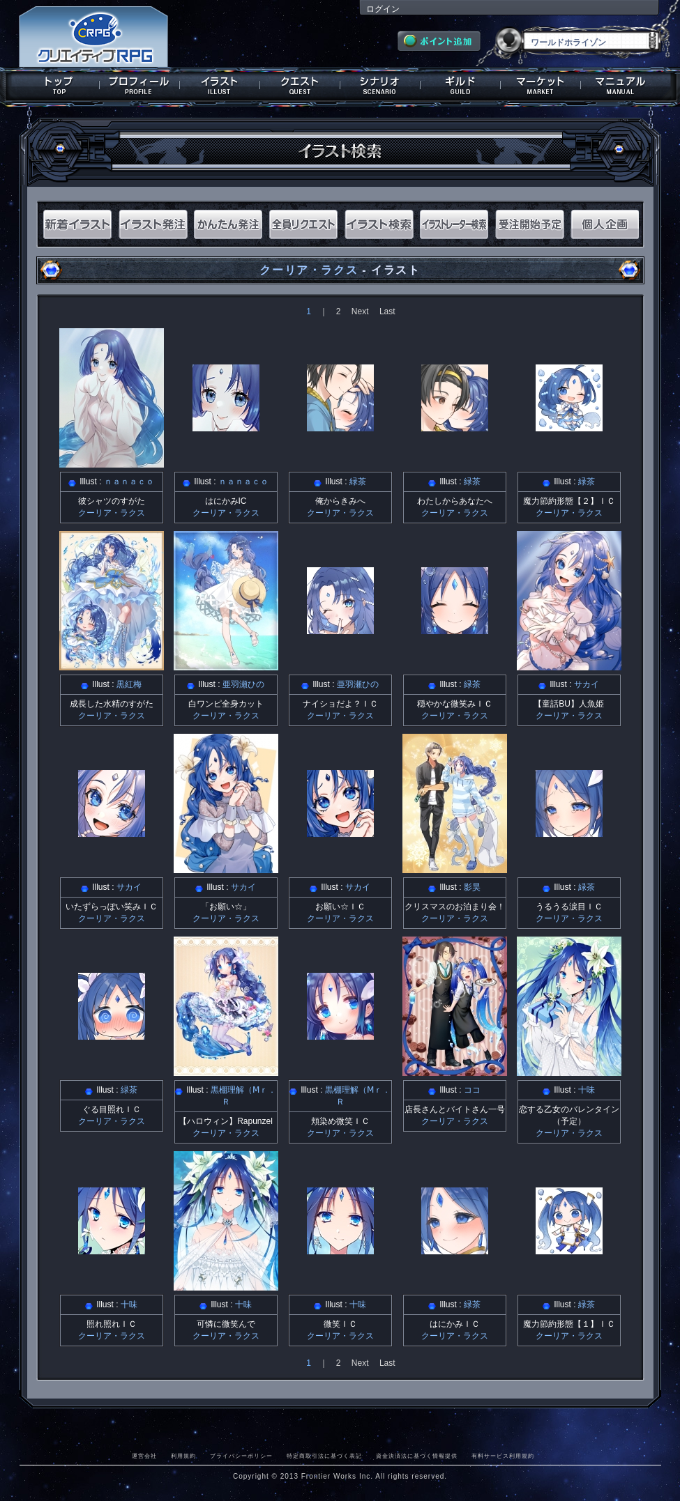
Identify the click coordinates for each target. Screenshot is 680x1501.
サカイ (586, 684)
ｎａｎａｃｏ (129, 481)
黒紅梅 (129, 684)
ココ (472, 1090)
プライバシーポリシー (241, 1455)
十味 (586, 1090)
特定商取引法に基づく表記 (324, 1455)
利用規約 (183, 1455)
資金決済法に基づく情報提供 (417, 1455)
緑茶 (357, 481)
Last (387, 311)
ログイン (383, 9)
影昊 (472, 887)
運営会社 (144, 1455)
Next (360, 311)
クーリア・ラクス (308, 270)
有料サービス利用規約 (502, 1455)
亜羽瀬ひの (243, 684)
